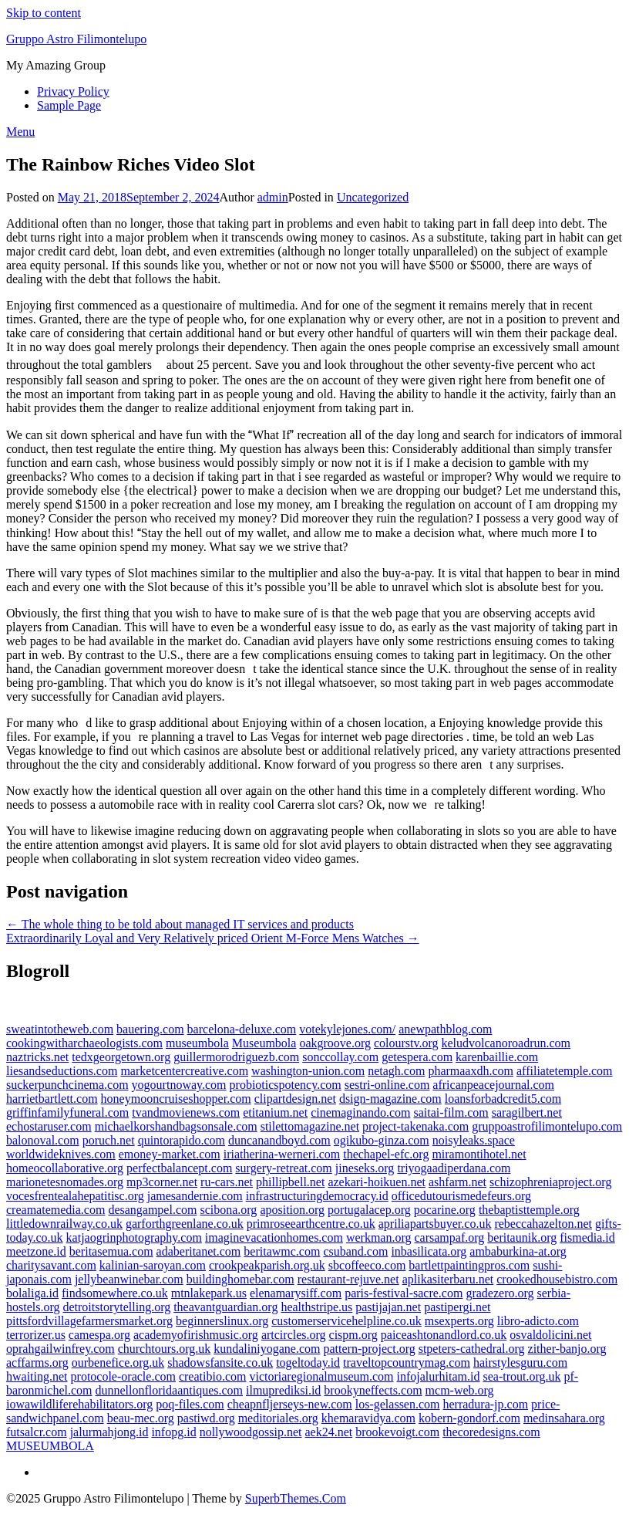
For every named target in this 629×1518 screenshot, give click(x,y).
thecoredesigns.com (491, 1432)
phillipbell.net (290, 1181)
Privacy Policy (73, 91)
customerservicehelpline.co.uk (346, 1320)
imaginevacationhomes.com (274, 1237)
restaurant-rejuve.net (348, 1279)
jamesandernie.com (195, 1195)
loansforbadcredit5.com (503, 1098)
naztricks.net (37, 1056)
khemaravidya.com (368, 1418)
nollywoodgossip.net (251, 1432)
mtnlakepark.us (209, 1293)
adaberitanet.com (198, 1251)
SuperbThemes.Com (295, 1498)
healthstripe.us (316, 1306)
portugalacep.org (369, 1209)
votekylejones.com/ (347, 1029)
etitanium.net (275, 1112)
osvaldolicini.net (550, 1334)
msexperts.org (459, 1320)
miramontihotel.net (479, 1154)
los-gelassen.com (397, 1404)
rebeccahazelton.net (543, 1223)
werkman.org (379, 1237)
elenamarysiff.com (295, 1293)
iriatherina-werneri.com (282, 1154)
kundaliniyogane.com (267, 1348)
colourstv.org (406, 1043)
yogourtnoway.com (179, 1084)
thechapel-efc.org (386, 1154)
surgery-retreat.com (283, 1168)
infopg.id (173, 1432)
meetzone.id (36, 1251)
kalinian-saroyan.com (152, 1265)
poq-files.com (190, 1404)
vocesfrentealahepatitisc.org (75, 1195)
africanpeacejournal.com (493, 1084)
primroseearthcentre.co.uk (311, 1223)
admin (272, 197)
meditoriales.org (278, 1418)
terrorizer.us (36, 1334)
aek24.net (329, 1432)
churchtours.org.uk (164, 1348)
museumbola (197, 1043)
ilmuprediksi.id (283, 1390)
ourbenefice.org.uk (118, 1362)
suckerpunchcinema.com (67, 1084)
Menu (20, 131)
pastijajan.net (388, 1306)
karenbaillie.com (497, 1056)
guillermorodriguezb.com (236, 1056)
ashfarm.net (457, 1181)
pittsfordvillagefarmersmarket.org (89, 1320)
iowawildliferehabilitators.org (79, 1404)
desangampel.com (152, 1209)
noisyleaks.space (473, 1140)
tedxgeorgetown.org (121, 1056)
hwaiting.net (37, 1376)
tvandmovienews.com (186, 1112)
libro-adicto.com (538, 1320)
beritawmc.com (282, 1251)
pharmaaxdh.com (470, 1070)
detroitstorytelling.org (116, 1306)
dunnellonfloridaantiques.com (170, 1390)
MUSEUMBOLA (50, 1445)
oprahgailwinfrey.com (60, 1348)
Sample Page (69, 105)
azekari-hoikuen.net (377, 1181)
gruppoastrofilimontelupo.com (547, 1126)
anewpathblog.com (445, 1029)
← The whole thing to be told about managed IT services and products (180, 924)
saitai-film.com (450, 1112)
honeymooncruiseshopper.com (176, 1098)
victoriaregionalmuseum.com (321, 1376)
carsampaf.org (450, 1237)
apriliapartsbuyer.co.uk (435, 1223)
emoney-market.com (169, 1154)
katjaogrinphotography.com (134, 1237)
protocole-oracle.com (123, 1376)
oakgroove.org (335, 1043)
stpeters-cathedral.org (472, 1348)
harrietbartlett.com (52, 1098)
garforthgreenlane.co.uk (185, 1223)
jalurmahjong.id (109, 1432)
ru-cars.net (226, 1181)
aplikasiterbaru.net (448, 1279)
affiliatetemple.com (564, 1070)
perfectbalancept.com (179, 1168)
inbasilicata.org (428, 1251)
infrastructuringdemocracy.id (317, 1195)
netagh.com (396, 1070)
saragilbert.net (527, 1112)
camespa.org (99, 1334)
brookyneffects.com (373, 1390)
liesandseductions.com (61, 1070)
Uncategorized (373, 197)
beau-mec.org (140, 1418)
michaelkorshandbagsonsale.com (176, 1126)
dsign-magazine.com (390, 1098)
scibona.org (228, 1209)
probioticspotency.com (285, 1084)
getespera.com (417, 1056)
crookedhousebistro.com (556, 1279)
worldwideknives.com (61, 1154)
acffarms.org (37, 1362)
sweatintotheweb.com (59, 1029)
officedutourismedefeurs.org (461, 1195)
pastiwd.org (206, 1418)
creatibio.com (213, 1376)
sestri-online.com (387, 1084)
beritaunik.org (522, 1237)
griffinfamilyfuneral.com (67, 1112)
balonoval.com (42, 1140)
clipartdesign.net (295, 1098)
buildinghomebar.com (240, 1279)
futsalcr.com (36, 1432)
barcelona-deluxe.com (242, 1029)
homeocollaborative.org (64, 1168)
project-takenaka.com (415, 1126)
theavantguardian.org (225, 1306)
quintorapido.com (181, 1140)
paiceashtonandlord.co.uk (444, 1334)
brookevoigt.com (397, 1432)
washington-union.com (308, 1070)
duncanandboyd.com (279, 1140)
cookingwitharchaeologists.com (84, 1043)
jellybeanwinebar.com (129, 1279)
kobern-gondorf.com (469, 1418)
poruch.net (108, 1140)
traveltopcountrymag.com (406, 1362)
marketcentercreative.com (184, 1070)
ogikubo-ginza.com (381, 1140)
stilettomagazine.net (310, 1126)
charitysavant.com (51, 1265)
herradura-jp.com (486, 1404)
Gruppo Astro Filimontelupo (76, 39)
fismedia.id (587, 1237)
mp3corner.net (161, 1181)
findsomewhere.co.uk (115, 1293)
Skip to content (43, 12)
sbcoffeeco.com (367, 1265)
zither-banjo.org (567, 1348)
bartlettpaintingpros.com (469, 1265)
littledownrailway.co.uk (64, 1223)
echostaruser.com (49, 1126)
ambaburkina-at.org (517, 1251)
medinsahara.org (564, 1418)
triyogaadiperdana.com (453, 1168)
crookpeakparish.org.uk (267, 1265)
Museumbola (264, 1043)
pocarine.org (445, 1209)
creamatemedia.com (55, 1209)
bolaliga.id (32, 1293)
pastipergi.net (457, 1306)
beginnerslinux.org (222, 1320)
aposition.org (292, 1209)
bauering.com (150, 1029)
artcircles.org (293, 1334)
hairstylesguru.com (520, 1362)
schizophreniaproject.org (550, 1181)
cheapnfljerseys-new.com (289, 1404)
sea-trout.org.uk (521, 1376)
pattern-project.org (369, 1348)
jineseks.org (365, 1168)
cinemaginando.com (360, 1112)
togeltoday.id (308, 1362)
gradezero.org (499, 1293)
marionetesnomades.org (64, 1181)
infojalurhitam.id (438, 1376)
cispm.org (353, 1334)
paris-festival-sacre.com (403, 1293)
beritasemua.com (111, 1251)
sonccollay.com (340, 1056)
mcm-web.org (460, 1390)
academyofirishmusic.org (195, 1334)
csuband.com (355, 1251)
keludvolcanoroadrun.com (506, 1043)
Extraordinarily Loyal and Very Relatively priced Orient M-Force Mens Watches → (212, 938)
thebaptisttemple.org (529, 1209)
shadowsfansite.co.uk (220, 1362)
